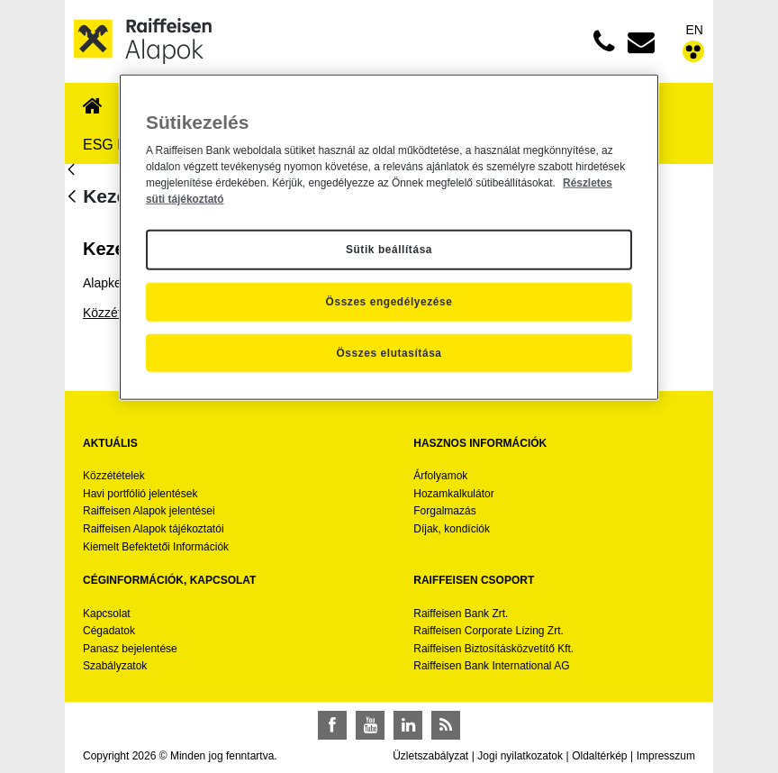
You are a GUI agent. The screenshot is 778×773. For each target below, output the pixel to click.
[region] (389, 237)
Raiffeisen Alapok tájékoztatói (153, 529)
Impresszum (666, 756)
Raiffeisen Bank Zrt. (460, 613)
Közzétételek (114, 475)
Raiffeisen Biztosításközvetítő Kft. (493, 648)
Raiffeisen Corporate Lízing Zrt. (488, 630)
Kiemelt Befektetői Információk (156, 547)
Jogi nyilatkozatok (520, 756)
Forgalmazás (444, 511)
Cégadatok (109, 630)
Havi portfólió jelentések (140, 493)
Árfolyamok (440, 475)
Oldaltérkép (599, 756)
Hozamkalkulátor (453, 493)
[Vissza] (72, 198)
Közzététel (112, 312)
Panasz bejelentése (130, 648)
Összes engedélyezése (389, 302)
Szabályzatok (115, 665)
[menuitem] (93, 106)
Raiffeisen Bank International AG (491, 665)
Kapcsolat (107, 613)
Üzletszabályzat (430, 756)
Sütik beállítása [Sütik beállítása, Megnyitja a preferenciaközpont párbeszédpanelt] (389, 249)
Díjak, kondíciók (451, 529)
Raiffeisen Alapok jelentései (149, 511)
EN (694, 30)
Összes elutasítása (388, 352)
